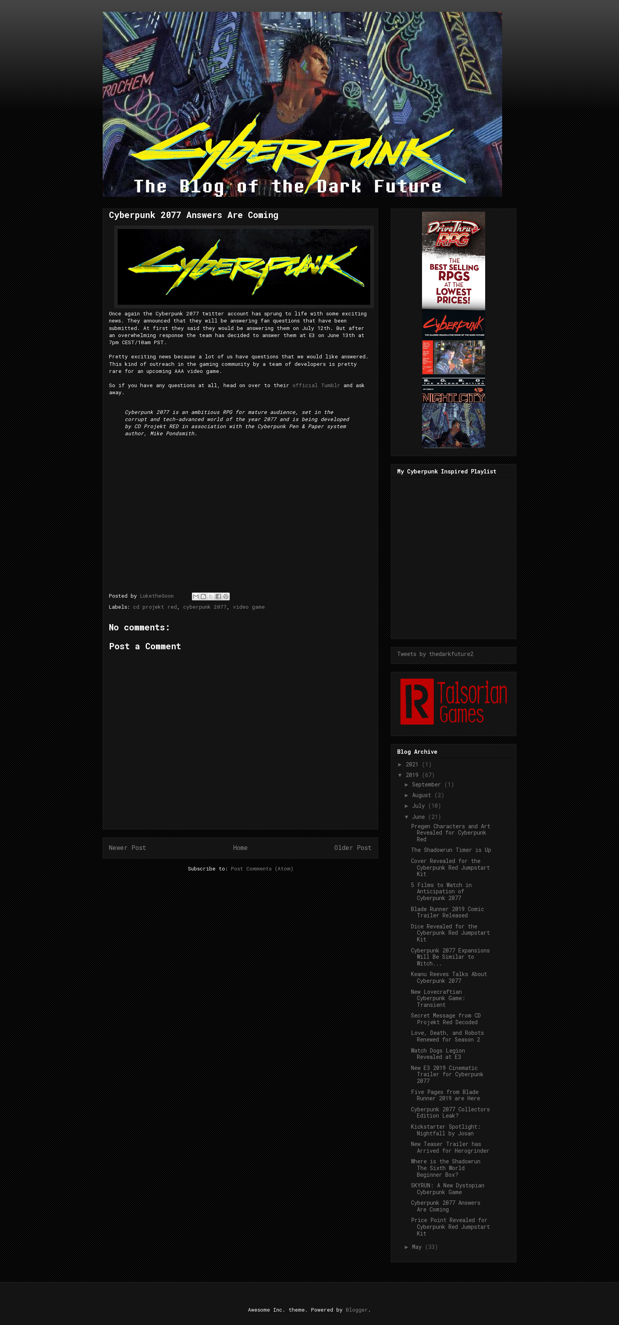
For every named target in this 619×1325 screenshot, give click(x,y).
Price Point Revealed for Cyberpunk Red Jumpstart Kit (450, 1226)
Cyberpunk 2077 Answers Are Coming (445, 1206)
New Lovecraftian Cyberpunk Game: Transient (438, 998)
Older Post (353, 848)
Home (240, 848)
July (420, 805)
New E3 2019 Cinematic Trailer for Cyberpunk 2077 (447, 1074)
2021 (414, 764)
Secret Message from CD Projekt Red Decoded (446, 1019)
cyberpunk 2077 (205, 606)
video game (249, 606)
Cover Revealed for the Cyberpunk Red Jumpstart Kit (450, 867)
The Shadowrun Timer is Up (451, 850)
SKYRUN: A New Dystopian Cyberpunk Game (447, 1189)
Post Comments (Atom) (262, 868)
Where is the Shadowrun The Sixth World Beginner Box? (445, 1167)
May (418, 1246)
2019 (414, 775)
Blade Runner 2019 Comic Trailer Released (447, 912)
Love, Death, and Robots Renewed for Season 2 (447, 1036)
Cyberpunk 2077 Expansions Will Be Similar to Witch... (450, 957)
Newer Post (127, 848)
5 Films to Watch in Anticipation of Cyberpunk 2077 (441, 891)
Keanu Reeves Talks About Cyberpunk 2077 (449, 977)
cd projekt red (155, 606)
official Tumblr (316, 385)
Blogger (357, 1309)
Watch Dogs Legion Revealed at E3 (438, 1054)
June (420, 816)
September (428, 784)
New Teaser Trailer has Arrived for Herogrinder (450, 1147)
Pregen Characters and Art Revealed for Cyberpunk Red (450, 832)
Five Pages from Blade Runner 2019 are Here (445, 1095)
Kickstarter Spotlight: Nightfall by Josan (446, 1130)
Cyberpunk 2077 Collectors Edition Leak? (450, 1112)
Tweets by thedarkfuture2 (435, 654)
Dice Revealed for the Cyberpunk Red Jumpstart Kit (450, 932)
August (423, 795)
